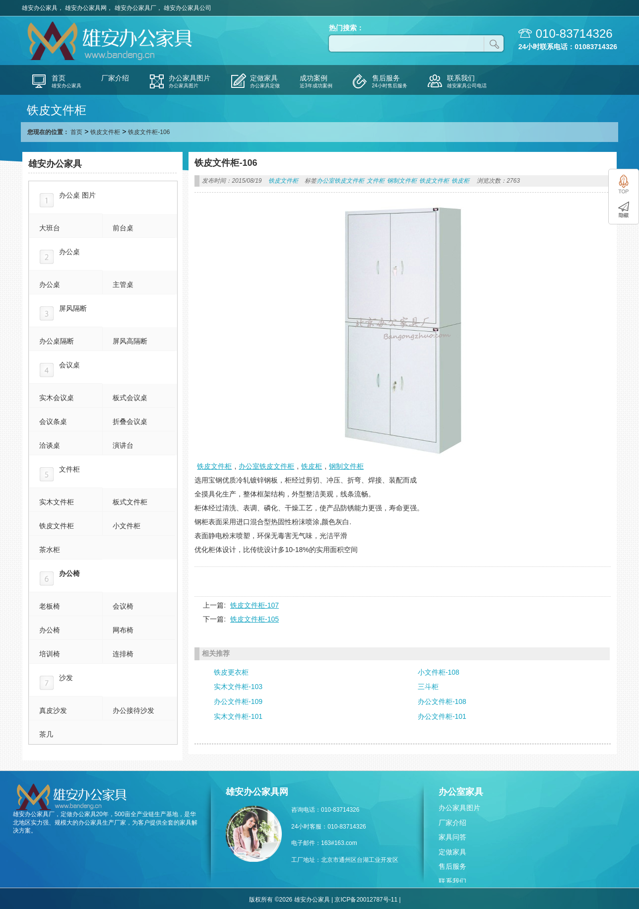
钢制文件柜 (402, 180)
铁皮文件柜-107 (254, 605)
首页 (76, 132)
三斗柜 (428, 687)
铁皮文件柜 (105, 132)
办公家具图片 (459, 808)
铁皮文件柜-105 (254, 619)
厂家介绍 (452, 823)
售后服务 (452, 866)
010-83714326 (574, 33)
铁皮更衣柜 (231, 672)
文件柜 (375, 180)
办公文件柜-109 (238, 701)
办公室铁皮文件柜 (340, 180)
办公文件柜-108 (442, 701)
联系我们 (452, 881)
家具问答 (452, 837)
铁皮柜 (460, 180)
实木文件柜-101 (238, 716)
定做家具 (452, 852)
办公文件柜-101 (442, 716)
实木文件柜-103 (238, 687)
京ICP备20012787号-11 (365, 899)
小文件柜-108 (438, 672)
